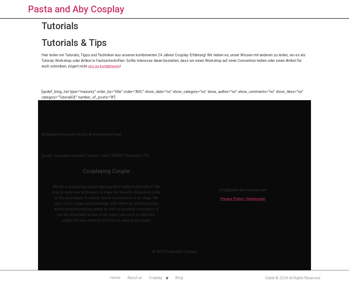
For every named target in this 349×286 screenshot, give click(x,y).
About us (134, 277)
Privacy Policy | (233, 199)
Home (115, 277)
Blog (179, 277)
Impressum (256, 199)
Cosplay (155, 277)
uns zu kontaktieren (104, 66)
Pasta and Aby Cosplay (76, 9)
